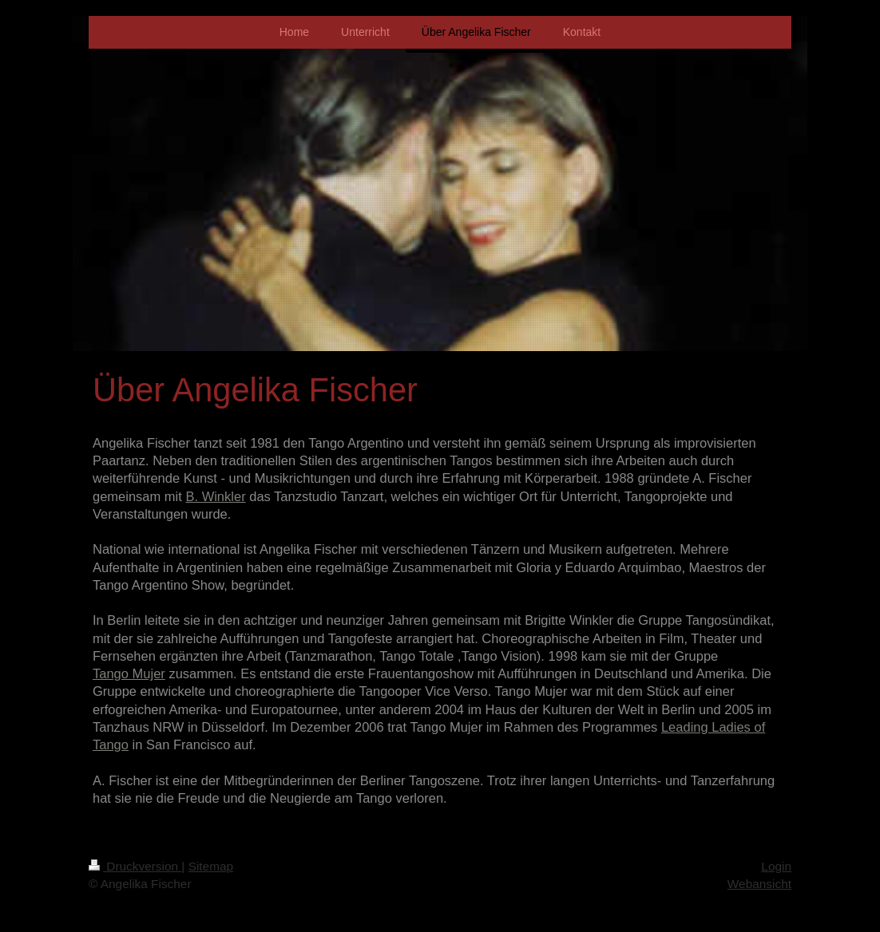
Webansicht (759, 884)
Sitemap (210, 866)
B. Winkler (215, 496)
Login (776, 866)
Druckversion (135, 866)
